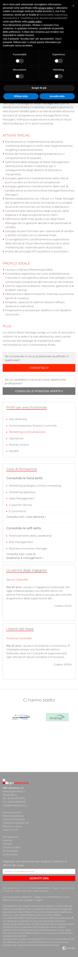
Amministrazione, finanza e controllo (33, 425)
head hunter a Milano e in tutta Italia (50, 906)
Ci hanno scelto (11, 847)
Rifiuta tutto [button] (21, 96)
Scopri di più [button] (39, 87)
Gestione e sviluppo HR (16, 822)
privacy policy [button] (45, 7)
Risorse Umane (19, 444)
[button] (73, 5)
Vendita (14, 451)
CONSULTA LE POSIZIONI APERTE (39, 391)
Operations (16, 438)
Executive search (12, 812)
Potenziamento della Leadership (30, 535)
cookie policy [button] (35, 21)
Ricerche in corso (12, 826)
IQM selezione (10, 836)
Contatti (7, 843)
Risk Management (21, 542)
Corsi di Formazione (14, 819)
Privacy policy (10, 850)
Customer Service (20, 505)
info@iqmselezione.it (14, 805)
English (39, 900)
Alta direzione (18, 419)
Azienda (7, 840)
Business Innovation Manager (28, 548)
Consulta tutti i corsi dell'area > (26, 516)
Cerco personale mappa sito (17, 897)
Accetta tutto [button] (57, 96)
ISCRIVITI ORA (39, 878)
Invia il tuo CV (10, 829)
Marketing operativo (22, 492)
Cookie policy (10, 854)
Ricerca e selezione (13, 815)
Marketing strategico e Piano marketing (35, 485)
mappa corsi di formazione (47, 897)
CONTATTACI (39, 367)
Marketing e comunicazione (27, 432)
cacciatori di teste (52, 915)
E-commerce (17, 511)
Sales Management (21, 498)
